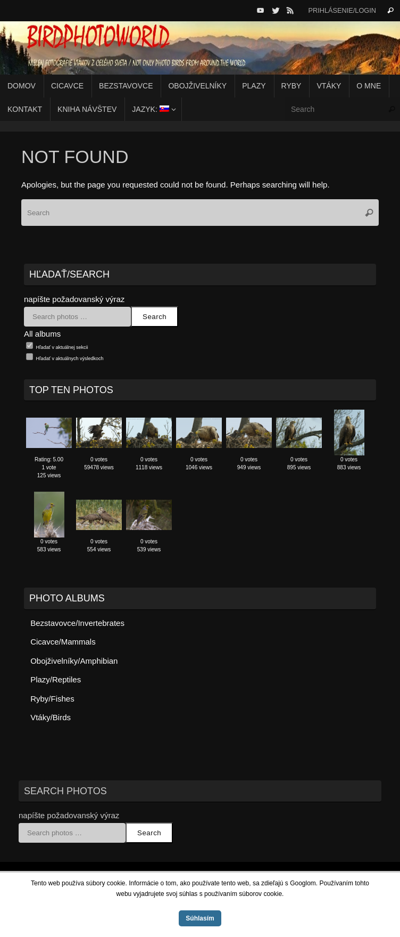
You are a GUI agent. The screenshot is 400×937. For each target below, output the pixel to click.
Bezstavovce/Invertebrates (77, 623)
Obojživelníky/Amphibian (74, 660)
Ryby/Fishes (52, 698)
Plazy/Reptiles (55, 679)
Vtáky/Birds (50, 717)
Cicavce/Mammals (63, 641)
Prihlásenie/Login (342, 10)
